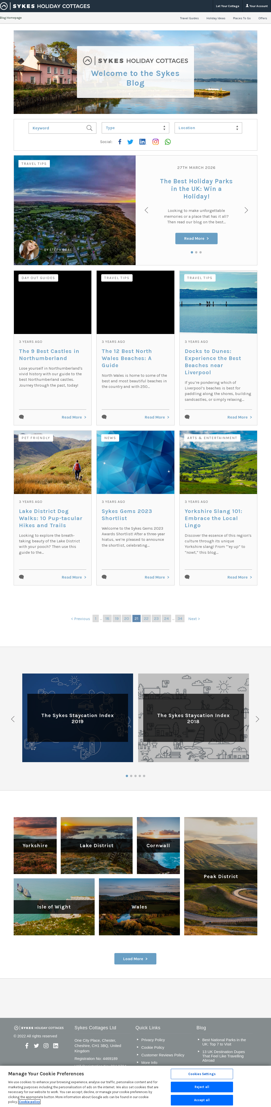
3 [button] (200, 252)
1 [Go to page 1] (95, 618)
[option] (135, 210)
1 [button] (192, 252)
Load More (133, 958)
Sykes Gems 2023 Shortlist (127, 515)
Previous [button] (13, 719)
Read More (194, 238)
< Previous (80, 618)
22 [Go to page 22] (146, 618)
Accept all (202, 1100)
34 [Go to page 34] (180, 618)
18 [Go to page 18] (107, 618)
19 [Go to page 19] (117, 618)
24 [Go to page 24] (166, 618)
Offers (262, 18)
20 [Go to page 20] (126, 618)
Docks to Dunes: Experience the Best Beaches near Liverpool (213, 362)
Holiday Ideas (215, 18)
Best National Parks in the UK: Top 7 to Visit (224, 1042)
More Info (149, 1062)
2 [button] (196, 252)
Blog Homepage (11, 17)
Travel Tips (34, 164)
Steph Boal (61, 250)
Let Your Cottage (227, 6)
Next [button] (258, 719)
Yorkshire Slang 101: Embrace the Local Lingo (213, 518)
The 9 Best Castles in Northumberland (49, 355)
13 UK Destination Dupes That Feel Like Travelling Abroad (223, 1056)
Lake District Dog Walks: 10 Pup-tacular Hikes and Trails (50, 518)
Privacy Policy (153, 1040)
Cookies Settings (202, 1074)
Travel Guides (189, 18)
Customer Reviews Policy (162, 1055)
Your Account (257, 6)
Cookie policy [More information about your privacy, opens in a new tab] (29, 1102)
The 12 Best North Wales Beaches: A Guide (127, 358)
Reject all (202, 1087)
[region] (135, 1086)
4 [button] (140, 776)
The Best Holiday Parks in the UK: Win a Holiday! (196, 189)
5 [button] (144, 776)
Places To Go (242, 18)
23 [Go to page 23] (156, 618)
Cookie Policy (152, 1047)
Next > (194, 618)
